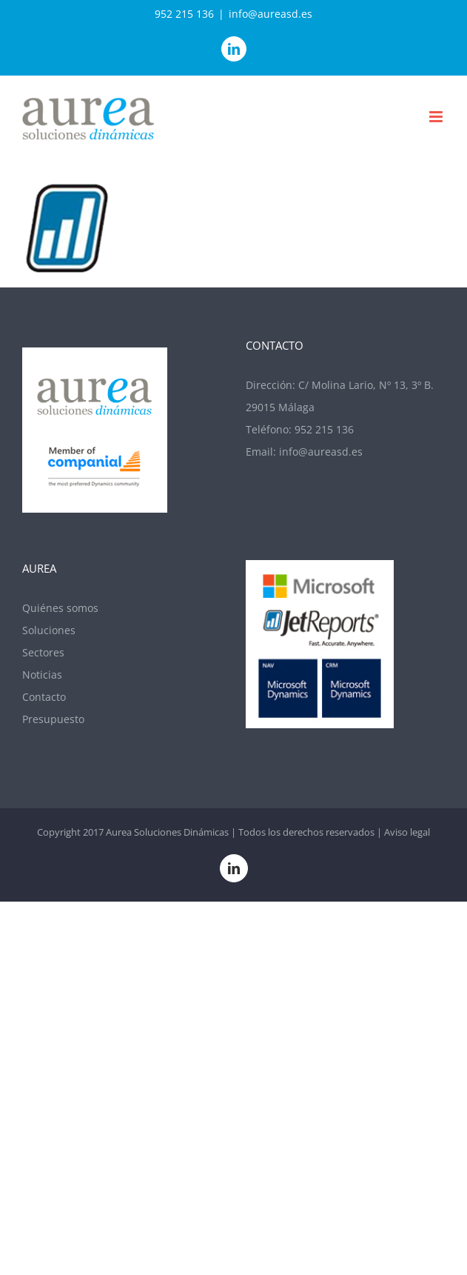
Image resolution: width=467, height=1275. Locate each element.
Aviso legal (407, 832)
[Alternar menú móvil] (437, 116)
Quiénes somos (60, 608)
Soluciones (48, 630)
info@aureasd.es (270, 14)
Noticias (42, 675)
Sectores (43, 652)
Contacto (44, 697)
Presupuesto (53, 719)
